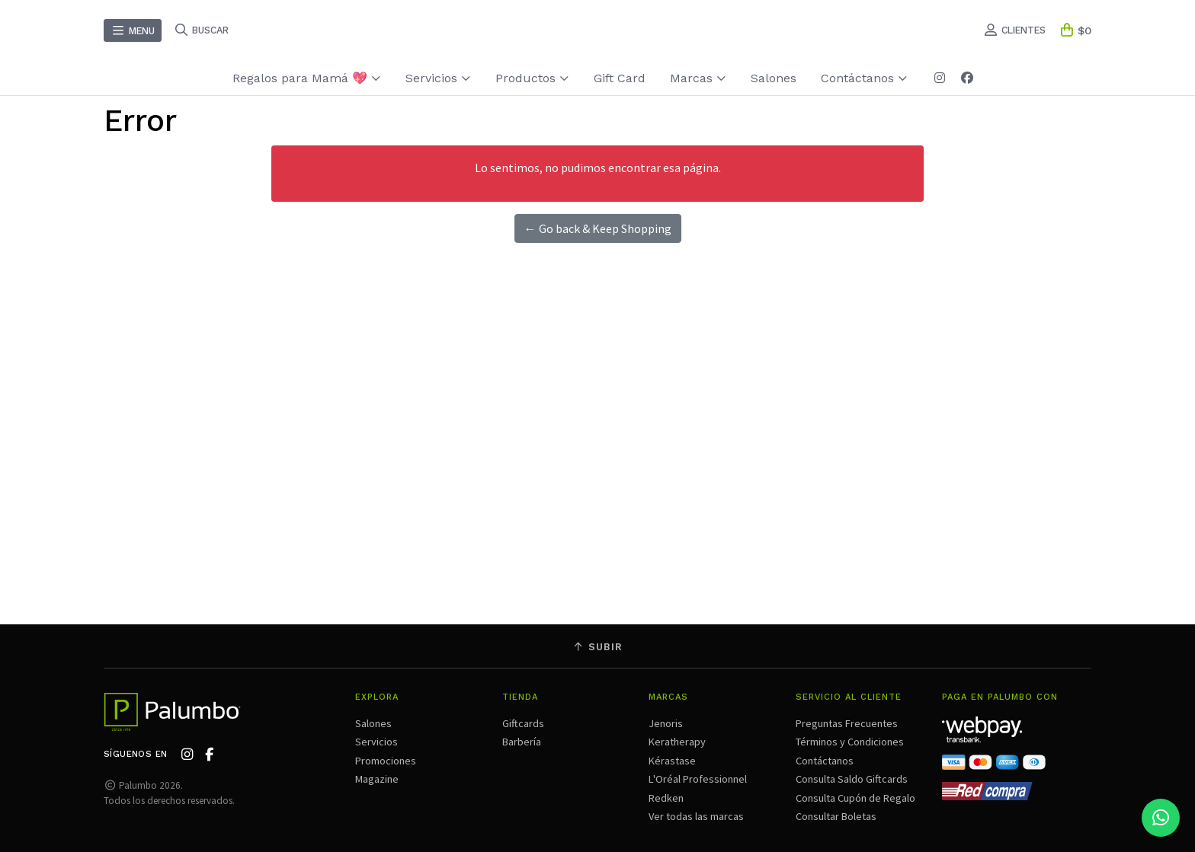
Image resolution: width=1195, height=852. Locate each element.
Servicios (438, 78)
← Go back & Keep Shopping (597, 228)
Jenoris (666, 723)
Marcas (698, 78)
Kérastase (672, 760)
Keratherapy (677, 741)
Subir (597, 647)
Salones (773, 78)
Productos (532, 78)
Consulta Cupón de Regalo (855, 798)
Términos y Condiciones (850, 741)
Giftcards (523, 723)
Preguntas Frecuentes (847, 723)
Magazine (377, 779)
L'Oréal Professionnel (698, 779)
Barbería (521, 741)
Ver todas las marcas (696, 816)
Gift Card (620, 78)
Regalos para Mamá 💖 (306, 78)
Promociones (385, 760)
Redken (666, 798)
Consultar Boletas (836, 816)
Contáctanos (864, 78)
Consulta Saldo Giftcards (852, 779)
